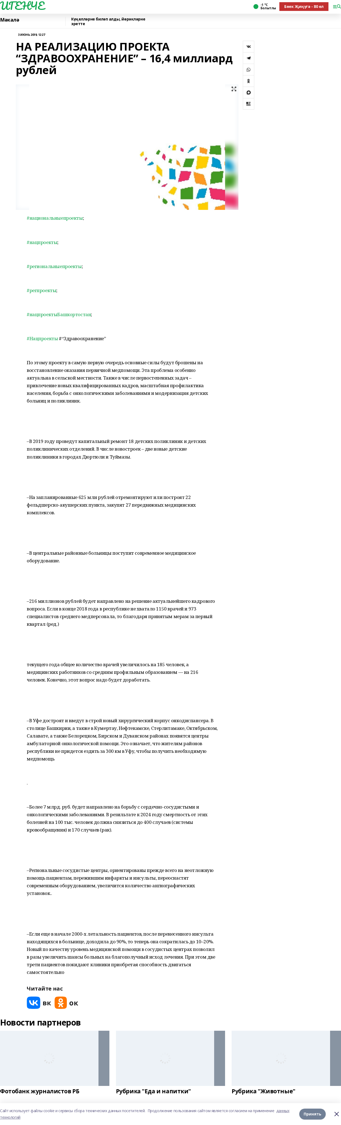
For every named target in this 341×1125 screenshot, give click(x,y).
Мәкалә (9, 20)
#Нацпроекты (42, 338)
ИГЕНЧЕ (22, 5)
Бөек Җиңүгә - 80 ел (304, 6)
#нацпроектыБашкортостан (59, 314)
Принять (312, 1114)
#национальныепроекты (55, 218)
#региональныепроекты (54, 266)
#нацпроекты (42, 242)
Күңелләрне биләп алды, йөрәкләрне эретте (108, 21)
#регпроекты (41, 290)
